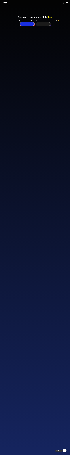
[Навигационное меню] (67, 2)
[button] (63, 3)
